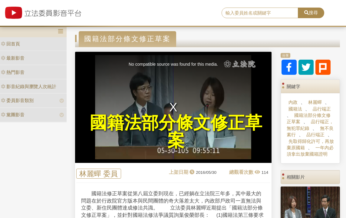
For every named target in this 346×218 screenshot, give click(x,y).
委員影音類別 (17, 100)
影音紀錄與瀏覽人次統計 (28, 86)
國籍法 (295, 108)
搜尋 (311, 12)
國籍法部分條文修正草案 (309, 118)
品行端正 (322, 108)
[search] (260, 13)
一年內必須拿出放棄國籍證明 (310, 151)
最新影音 (13, 58)
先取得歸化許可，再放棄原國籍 (310, 144)
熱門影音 (13, 72)
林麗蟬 (315, 102)
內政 (293, 102)
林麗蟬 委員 (98, 174)
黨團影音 (13, 114)
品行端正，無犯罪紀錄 (310, 124)
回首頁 (10, 43)
